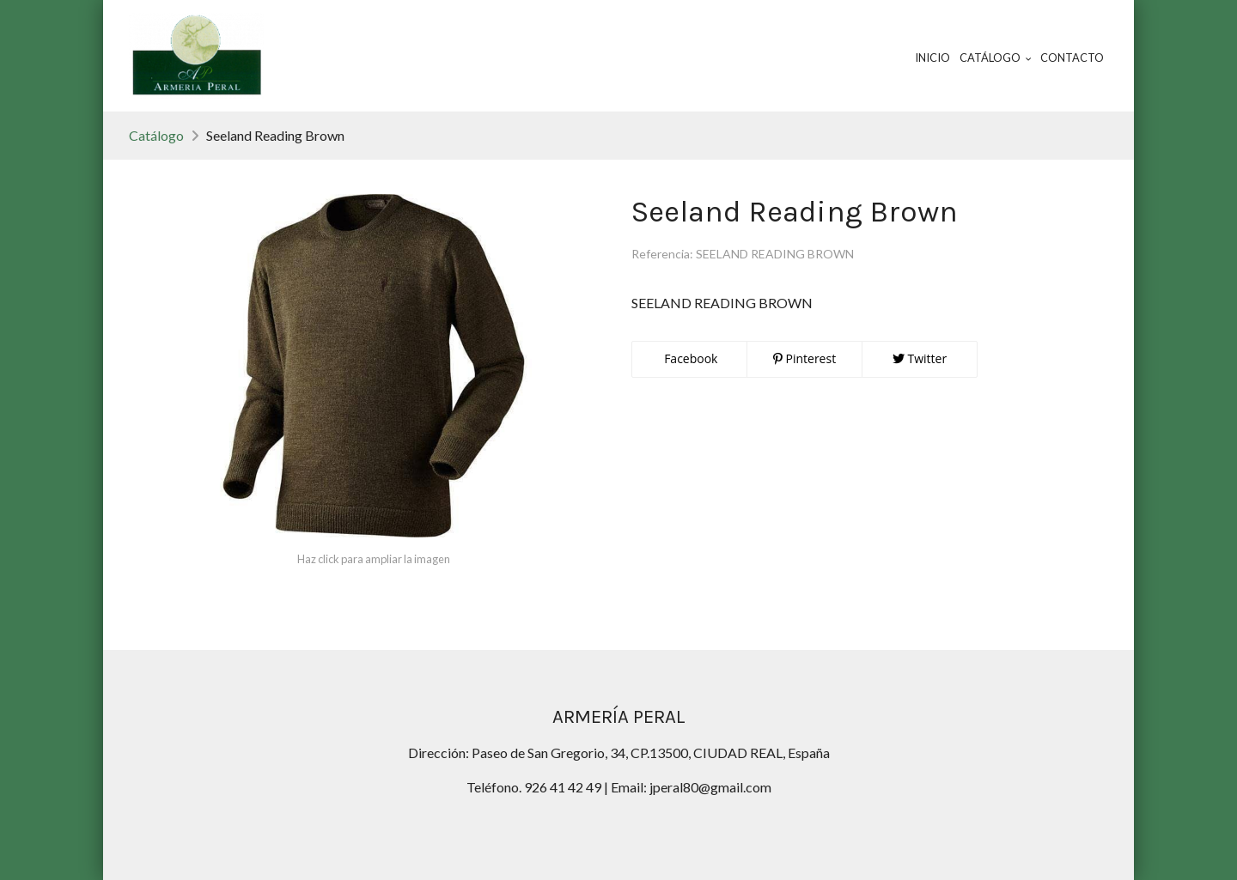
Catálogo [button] (996, 57)
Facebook (689, 358)
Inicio (932, 57)
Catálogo (156, 135)
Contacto (1072, 57)
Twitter (920, 358)
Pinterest (804, 358)
